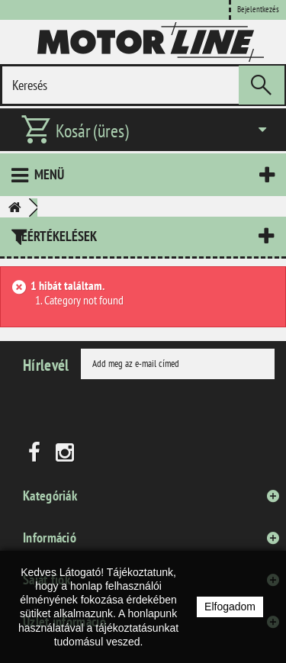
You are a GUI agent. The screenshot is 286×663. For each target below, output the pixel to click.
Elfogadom (229, 606)
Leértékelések (56, 236)
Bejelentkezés (258, 9)
